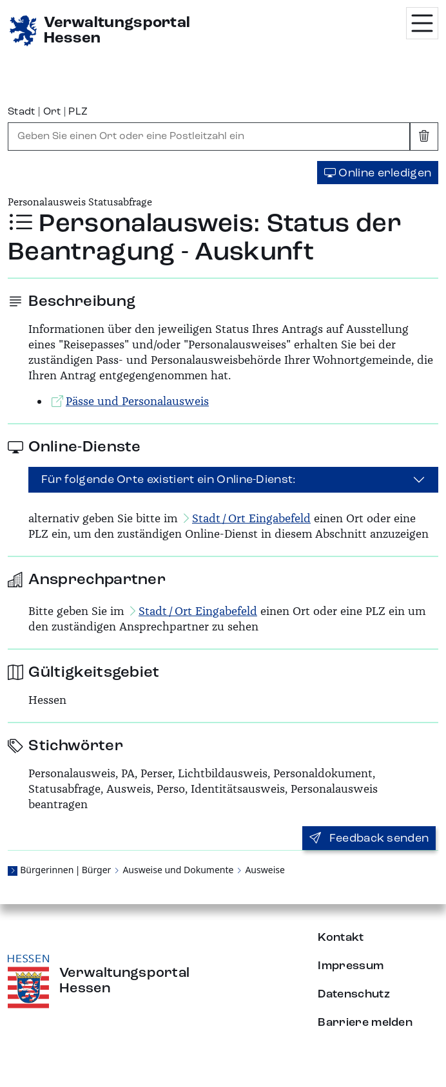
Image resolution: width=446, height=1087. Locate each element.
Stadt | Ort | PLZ (48, 112)
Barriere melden (365, 1022)
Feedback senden (369, 838)
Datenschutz (354, 994)
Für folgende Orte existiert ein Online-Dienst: (168, 480)
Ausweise (264, 870)
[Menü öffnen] (422, 23)
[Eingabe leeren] (424, 136)
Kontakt (341, 937)
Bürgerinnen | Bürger (65, 870)
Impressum (350, 966)
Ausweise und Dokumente (177, 870)
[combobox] (209, 136)
